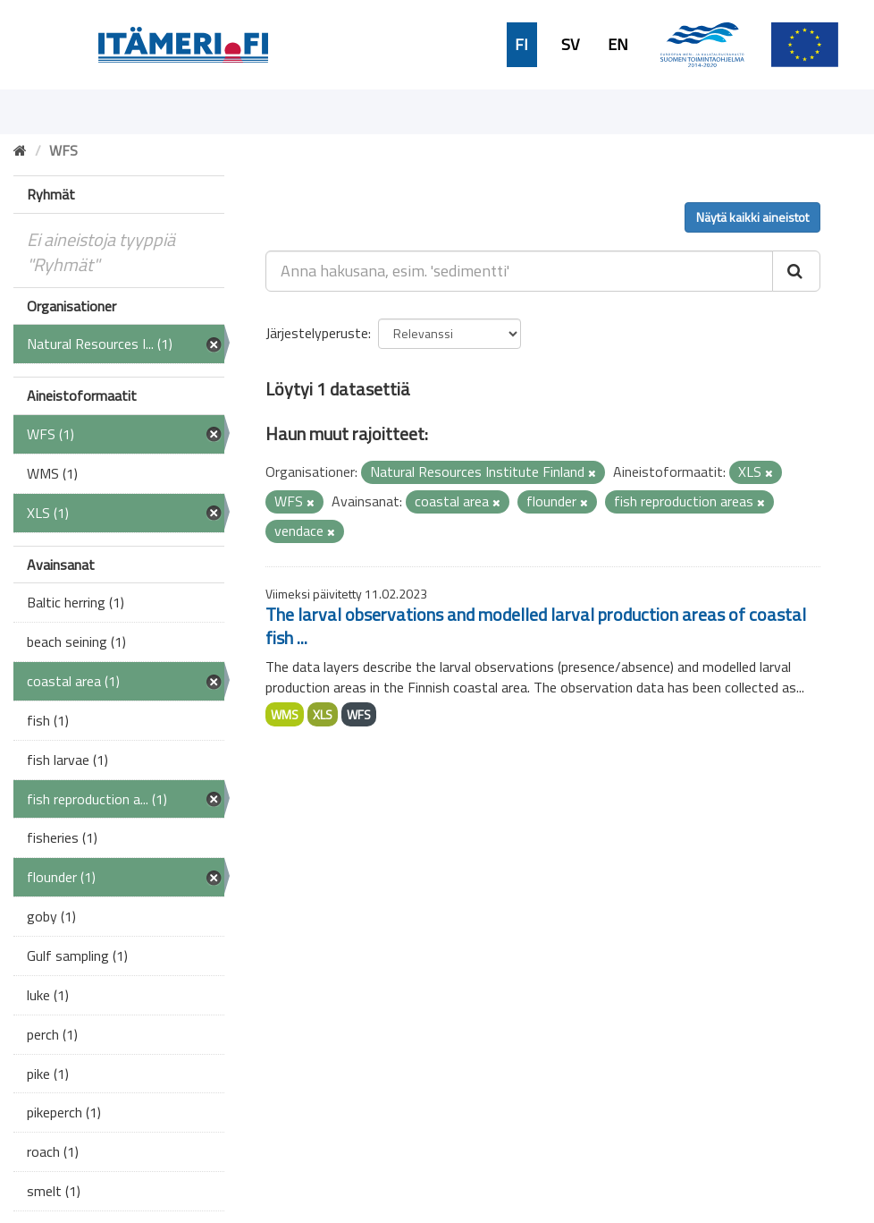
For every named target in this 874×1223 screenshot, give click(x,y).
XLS (322, 714)
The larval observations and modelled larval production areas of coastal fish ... (535, 625)
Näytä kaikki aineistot (752, 217)
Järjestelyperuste (316, 333)
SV (570, 44)
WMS (284, 714)
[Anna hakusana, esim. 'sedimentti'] (519, 271)
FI (521, 44)
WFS (359, 714)
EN (618, 44)
